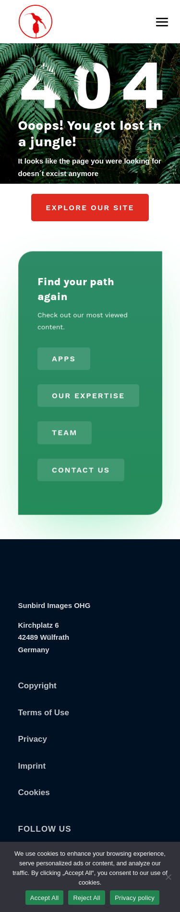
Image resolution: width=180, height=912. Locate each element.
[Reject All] (168, 877)
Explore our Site (90, 207)
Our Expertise (87, 395)
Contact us (80, 468)
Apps (64, 359)
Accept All (44, 897)
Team (64, 432)
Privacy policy (135, 897)
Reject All (86, 897)
